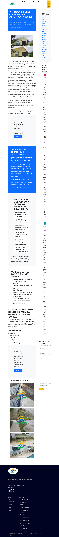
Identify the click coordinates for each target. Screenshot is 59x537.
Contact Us (18, 137)
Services (24, 2)
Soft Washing (23, 515)
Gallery (38, 2)
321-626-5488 (48, 4)
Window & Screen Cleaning (44, 51)
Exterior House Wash (44, 23)
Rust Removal (24, 528)
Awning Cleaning (24, 520)
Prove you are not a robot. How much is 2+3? (45, 382)
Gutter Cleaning (24, 518)
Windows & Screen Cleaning (25, 524)
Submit (41, 388)
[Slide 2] (22, 456)
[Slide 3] (24, 456)
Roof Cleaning (24, 499)
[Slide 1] (19, 456)
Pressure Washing (25, 507)
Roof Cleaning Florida (44, 29)
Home (19, 2)
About (30, 2)
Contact (43, 2)
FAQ (34, 2)
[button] (10, 420)
